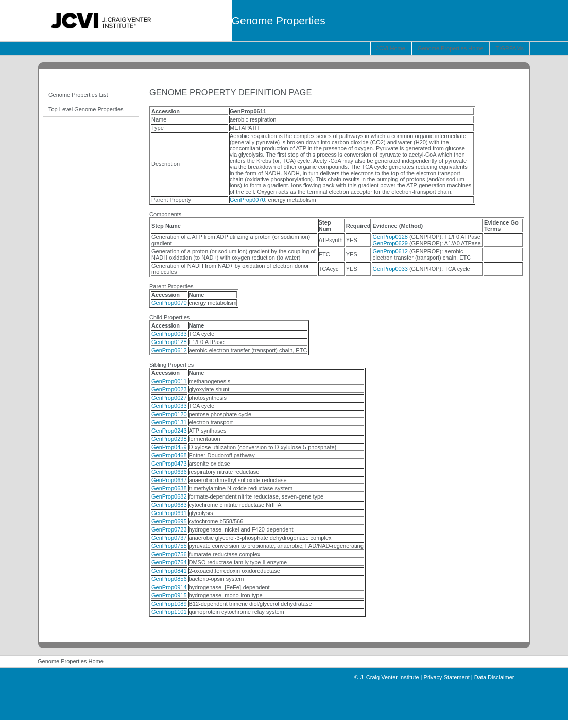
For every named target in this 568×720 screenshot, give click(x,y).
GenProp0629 (390, 243)
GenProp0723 (169, 529)
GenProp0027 (169, 398)
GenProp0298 (169, 439)
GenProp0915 (169, 595)
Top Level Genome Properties (86, 109)
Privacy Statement (447, 677)
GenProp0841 (169, 571)
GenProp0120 (169, 414)
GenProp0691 (169, 513)
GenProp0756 (169, 554)
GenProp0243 (169, 430)
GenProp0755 (169, 546)
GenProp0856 (169, 579)
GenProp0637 (169, 480)
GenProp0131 (169, 422)
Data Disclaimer (494, 677)
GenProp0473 (169, 463)
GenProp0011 (169, 381)
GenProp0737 (169, 538)
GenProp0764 (169, 562)
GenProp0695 (169, 521)
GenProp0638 (169, 488)
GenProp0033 (390, 269)
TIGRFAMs (510, 48)
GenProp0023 (169, 389)
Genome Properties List (78, 95)
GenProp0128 (390, 237)
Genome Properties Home (451, 48)
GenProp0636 (169, 472)
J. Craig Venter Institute (389, 677)
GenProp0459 (169, 447)
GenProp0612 (390, 251)
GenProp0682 (169, 496)
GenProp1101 (169, 612)
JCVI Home (390, 48)
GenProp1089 (169, 604)
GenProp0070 (247, 200)
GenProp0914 (169, 587)
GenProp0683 (169, 505)
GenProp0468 (169, 455)
